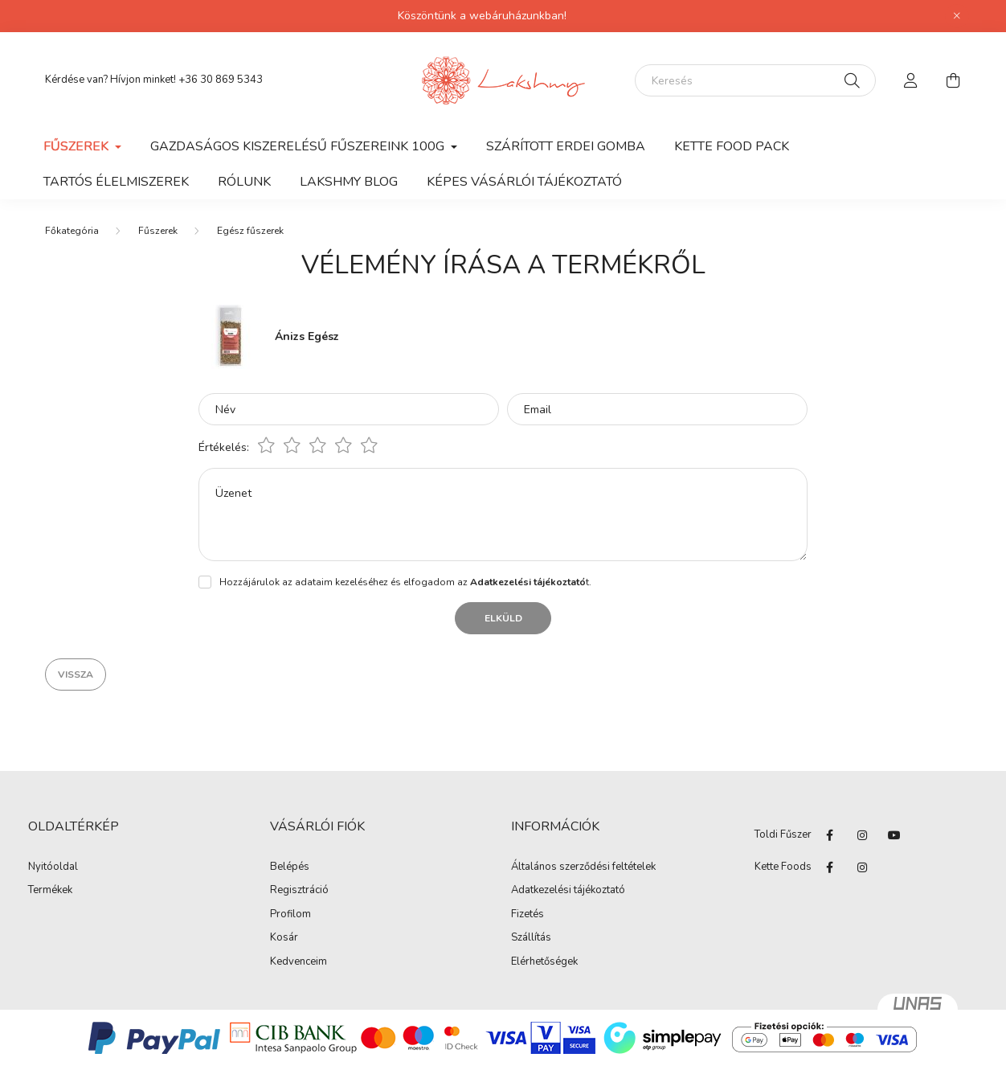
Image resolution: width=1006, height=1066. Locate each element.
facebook (830, 835)
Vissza (75, 674)
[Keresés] (755, 80)
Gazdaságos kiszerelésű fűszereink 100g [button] (299, 146)
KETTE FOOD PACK (731, 146)
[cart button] (953, 80)
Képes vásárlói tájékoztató (524, 182)
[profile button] (911, 80)
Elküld (503, 618)
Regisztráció (299, 890)
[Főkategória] (72, 230)
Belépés (289, 867)
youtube (894, 835)
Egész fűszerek (250, 230)
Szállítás (531, 938)
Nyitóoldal (53, 867)
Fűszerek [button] (77, 146)
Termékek (50, 890)
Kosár (284, 938)
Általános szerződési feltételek (583, 867)
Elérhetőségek (544, 962)
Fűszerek (158, 230)
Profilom (290, 914)
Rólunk (244, 182)
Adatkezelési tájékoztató (568, 890)
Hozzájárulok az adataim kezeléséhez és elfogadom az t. (405, 582)
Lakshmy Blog (349, 182)
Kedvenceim (298, 962)
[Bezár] (957, 16)
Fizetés (527, 914)
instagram (862, 835)
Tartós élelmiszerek (116, 182)
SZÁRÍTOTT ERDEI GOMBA (565, 146)
